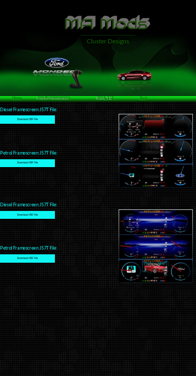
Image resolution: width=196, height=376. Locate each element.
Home (16, 99)
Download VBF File (27, 119)
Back (143, 99)
